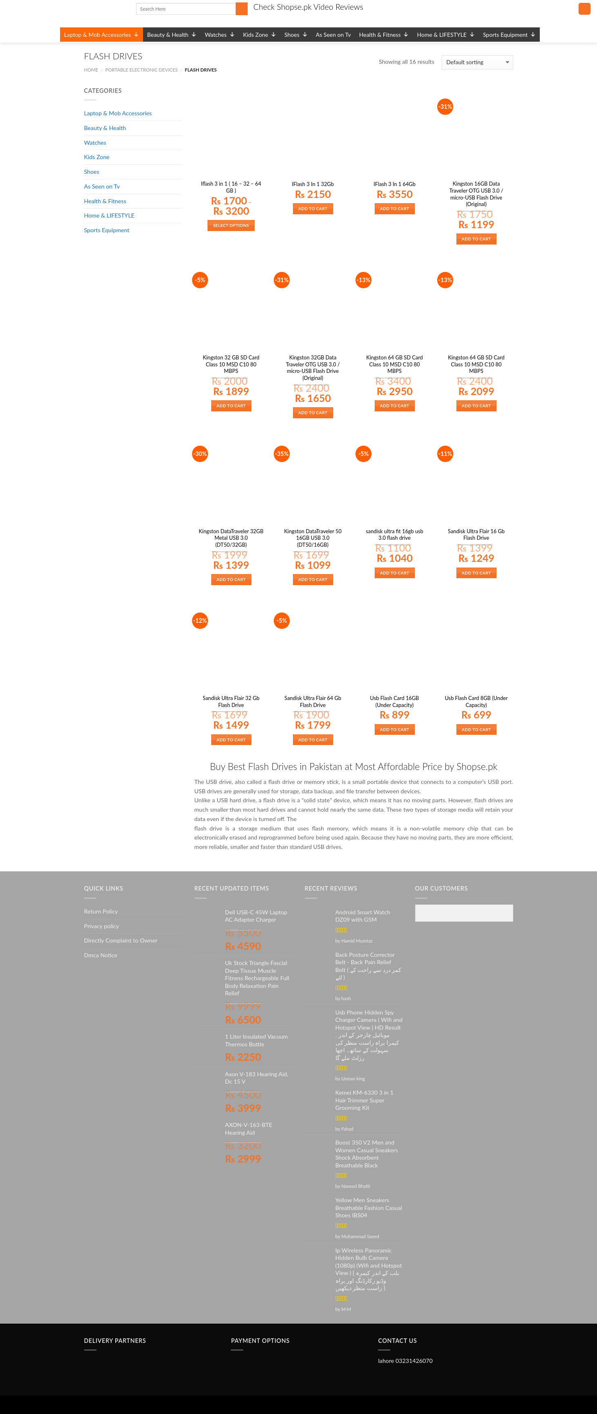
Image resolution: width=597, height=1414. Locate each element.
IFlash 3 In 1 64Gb (394, 184)
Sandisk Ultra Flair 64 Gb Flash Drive (312, 701)
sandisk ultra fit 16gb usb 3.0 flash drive (394, 534)
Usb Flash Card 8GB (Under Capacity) (476, 701)
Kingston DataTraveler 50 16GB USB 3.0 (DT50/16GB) (313, 538)
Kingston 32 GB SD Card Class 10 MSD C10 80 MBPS (231, 364)
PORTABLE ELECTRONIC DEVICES (141, 69)
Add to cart (312, 208)
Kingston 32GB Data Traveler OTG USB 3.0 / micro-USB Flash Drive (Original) (313, 367)
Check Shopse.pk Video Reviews (308, 6)
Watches (220, 34)
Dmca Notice (100, 955)
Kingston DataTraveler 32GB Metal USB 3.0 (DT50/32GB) (231, 538)
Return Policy (101, 911)
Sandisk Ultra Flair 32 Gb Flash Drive (231, 701)
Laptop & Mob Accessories (101, 34)
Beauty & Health (172, 34)
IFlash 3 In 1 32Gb (313, 184)
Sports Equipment (509, 34)
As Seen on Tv (333, 34)
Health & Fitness (384, 34)
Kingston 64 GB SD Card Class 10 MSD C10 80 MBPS (394, 364)
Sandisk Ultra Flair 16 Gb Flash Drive (476, 534)
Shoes (296, 34)
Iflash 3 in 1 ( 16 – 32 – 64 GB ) (231, 187)
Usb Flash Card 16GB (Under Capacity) (394, 701)
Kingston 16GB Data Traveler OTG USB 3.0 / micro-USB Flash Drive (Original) (476, 193)
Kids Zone (259, 34)
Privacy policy (101, 925)
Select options (231, 225)
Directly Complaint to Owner (121, 940)
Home (91, 69)
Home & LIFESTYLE (445, 34)
